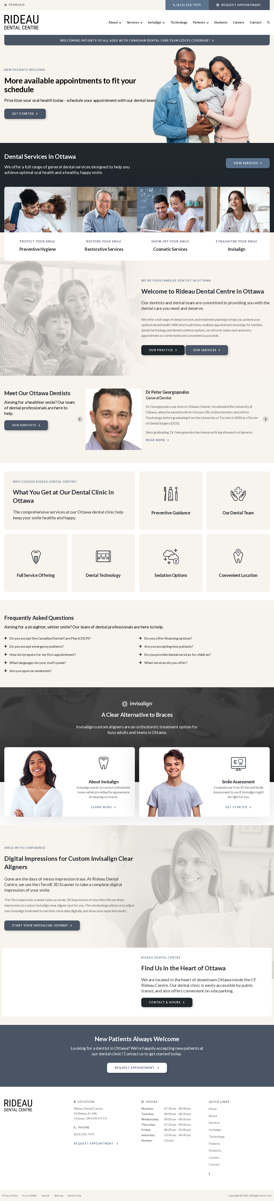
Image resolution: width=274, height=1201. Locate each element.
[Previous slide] (80, 419)
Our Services (205, 350)
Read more (155, 440)
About (113, 22)
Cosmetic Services (170, 249)
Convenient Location (238, 575)
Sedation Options (171, 575)
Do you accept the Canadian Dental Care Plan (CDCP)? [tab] (50, 638)
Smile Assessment (238, 781)
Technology (178, 22)
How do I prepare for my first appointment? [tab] (42, 654)
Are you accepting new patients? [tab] (169, 646)
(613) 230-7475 (189, 5)
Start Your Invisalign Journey (40, 925)
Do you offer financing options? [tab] (168, 638)
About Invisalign (103, 781)
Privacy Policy (10, 1195)
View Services (246, 163)
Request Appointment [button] (241, 5)
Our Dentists (24, 425)
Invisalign (154, 22)
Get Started (23, 113)
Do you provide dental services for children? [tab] (177, 654)
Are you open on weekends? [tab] (30, 671)
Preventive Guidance (170, 512)
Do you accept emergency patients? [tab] (36, 646)
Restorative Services (104, 249)
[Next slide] (265, 419)
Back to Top (74, 1195)
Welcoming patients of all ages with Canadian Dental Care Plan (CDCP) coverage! (135, 40)
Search (45, 1195)
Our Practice (161, 350)
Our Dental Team (238, 512)
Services (133, 22)
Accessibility (29, 1195)
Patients (199, 22)
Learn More (101, 807)
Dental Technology (103, 575)
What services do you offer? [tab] (165, 663)
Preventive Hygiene (37, 249)
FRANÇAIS (14, 4)
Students (220, 22)
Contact (255, 22)
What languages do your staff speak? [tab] (37, 663)
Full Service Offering (36, 575)
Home (213, 1108)
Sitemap (58, 1195)
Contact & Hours (165, 1002)
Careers (238, 22)
